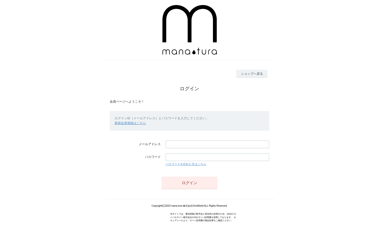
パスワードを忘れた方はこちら (186, 164)
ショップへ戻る (252, 73)
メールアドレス (150, 144)
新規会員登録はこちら (130, 123)
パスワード (153, 157)
